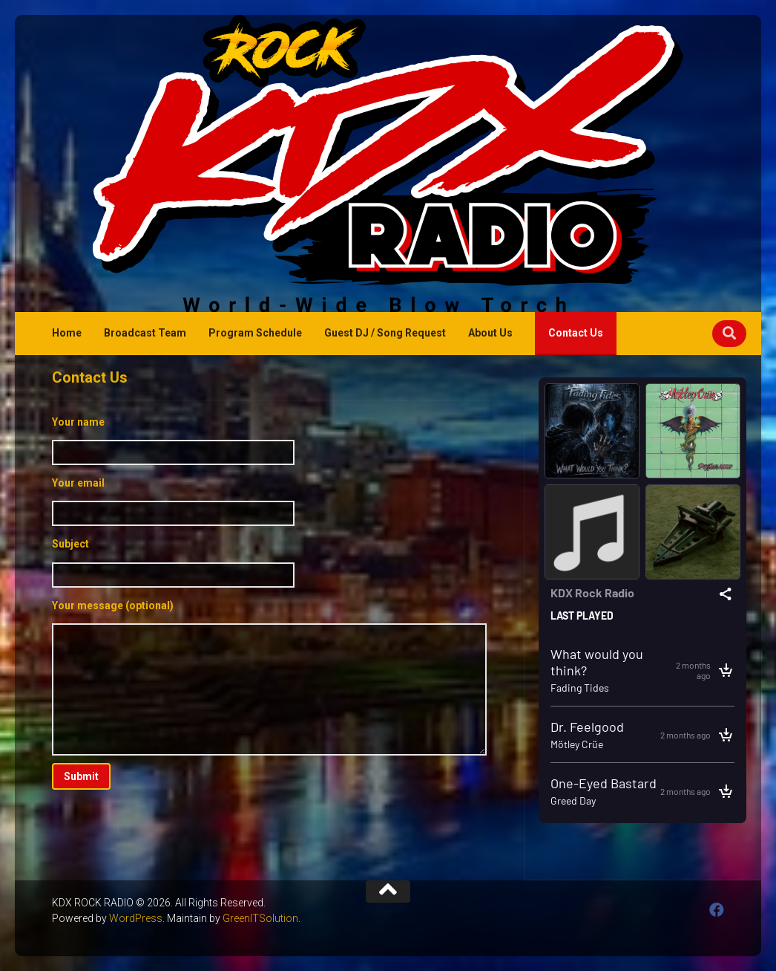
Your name (269, 440)
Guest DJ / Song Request (385, 333)
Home (67, 333)
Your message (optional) (269, 678)
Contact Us (575, 333)
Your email (269, 501)
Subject (269, 562)
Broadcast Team (145, 333)
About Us (490, 333)
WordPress (135, 918)
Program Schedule (255, 333)
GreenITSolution (260, 918)
